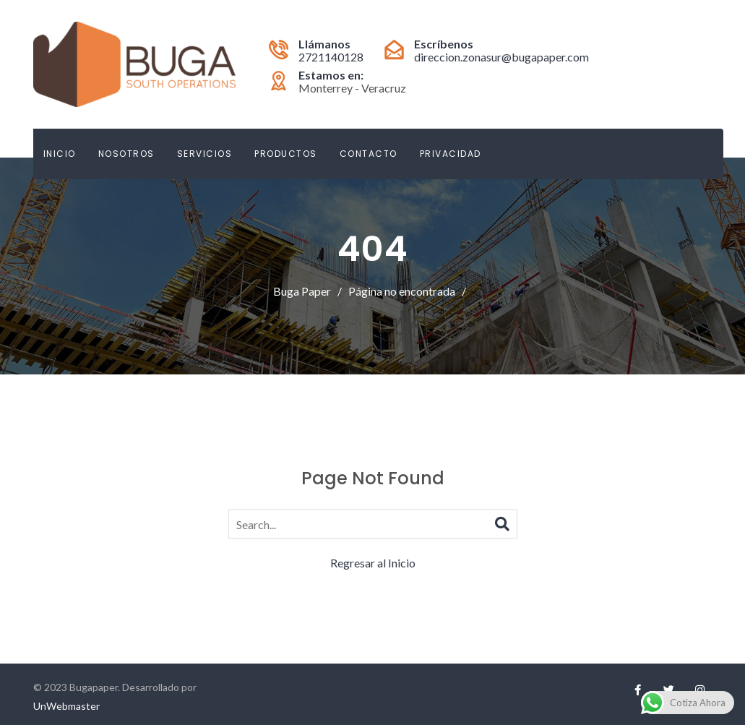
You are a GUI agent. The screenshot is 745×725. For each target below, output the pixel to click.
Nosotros (126, 153)
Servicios (205, 153)
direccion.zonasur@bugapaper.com (501, 57)
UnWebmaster (66, 706)
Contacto (368, 153)
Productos (285, 153)
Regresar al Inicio (372, 562)
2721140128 (330, 57)
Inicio (59, 153)
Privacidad (450, 153)
